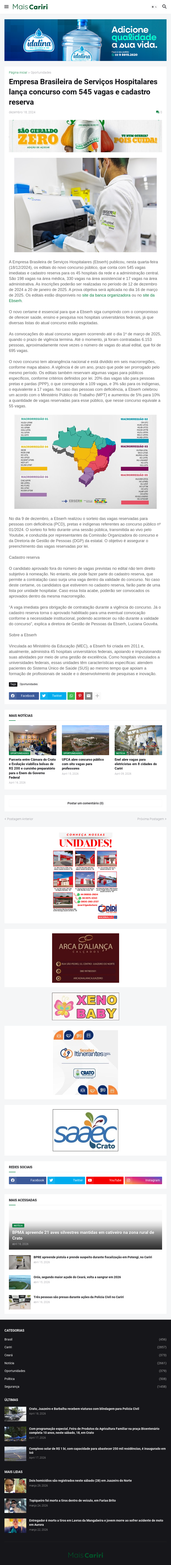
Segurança (85, 1387)
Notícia (85, 1363)
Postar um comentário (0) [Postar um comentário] (85, 803)
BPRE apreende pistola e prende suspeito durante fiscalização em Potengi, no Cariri (93, 1257)
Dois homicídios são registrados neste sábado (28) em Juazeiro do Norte (80, 1480)
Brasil (85, 1339)
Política (85, 1379)
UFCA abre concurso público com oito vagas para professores (83, 764)
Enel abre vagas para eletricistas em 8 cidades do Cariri (136, 764)
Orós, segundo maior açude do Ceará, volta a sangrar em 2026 (77, 1277)
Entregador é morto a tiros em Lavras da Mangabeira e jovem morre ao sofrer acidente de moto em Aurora (96, 1522)
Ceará (85, 1355)
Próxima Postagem (150, 819)
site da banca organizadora (106, 295)
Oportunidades (41, 72)
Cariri (85, 1347)
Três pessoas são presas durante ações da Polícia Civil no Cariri (79, 1297)
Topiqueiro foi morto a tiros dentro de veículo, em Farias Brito (72, 1500)
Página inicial (18, 72)
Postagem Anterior (20, 819)
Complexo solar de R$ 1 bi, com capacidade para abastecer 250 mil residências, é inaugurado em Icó (97, 1451)
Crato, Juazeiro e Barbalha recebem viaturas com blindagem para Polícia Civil (84, 1409)
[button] (6, 7)
